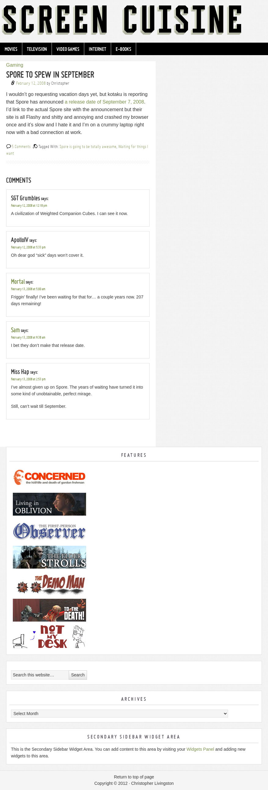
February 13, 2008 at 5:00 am (28, 289)
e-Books (123, 49)
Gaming (14, 65)
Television (37, 49)
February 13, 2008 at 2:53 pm (28, 379)
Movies (11, 49)
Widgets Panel (200, 749)
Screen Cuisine (134, 21)
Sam (15, 329)
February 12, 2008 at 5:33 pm (28, 247)
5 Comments (21, 146)
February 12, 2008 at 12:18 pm (29, 206)
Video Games (67, 49)
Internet (97, 49)
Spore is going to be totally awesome (88, 146)
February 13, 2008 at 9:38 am (28, 338)
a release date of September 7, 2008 (104, 101)
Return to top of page (134, 776)
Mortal (18, 281)
